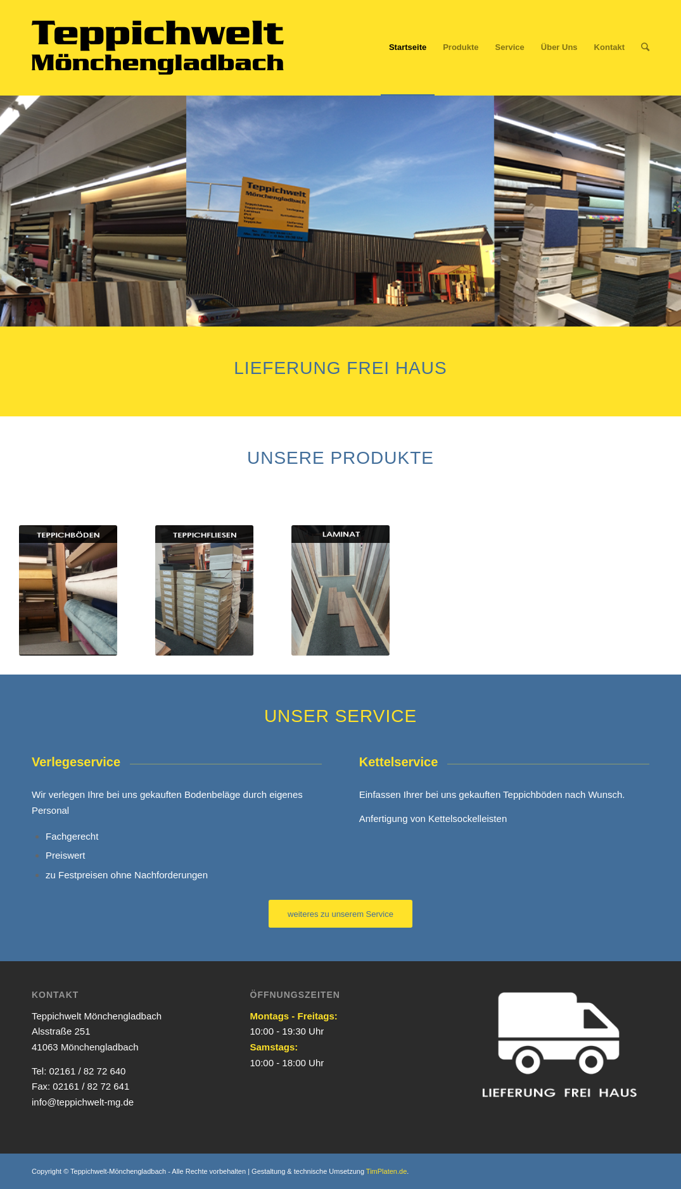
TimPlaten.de (386, 1171)
